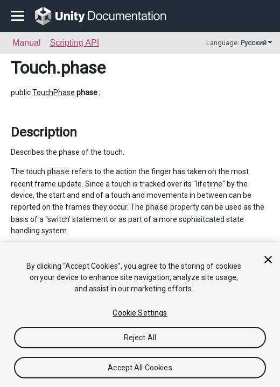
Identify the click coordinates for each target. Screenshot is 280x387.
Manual (26, 42)
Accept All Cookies (140, 367)
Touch (33, 68)
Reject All (140, 337)
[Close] (268, 259)
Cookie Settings (140, 313)
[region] (140, 314)
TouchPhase (53, 92)
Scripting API (74, 42)
